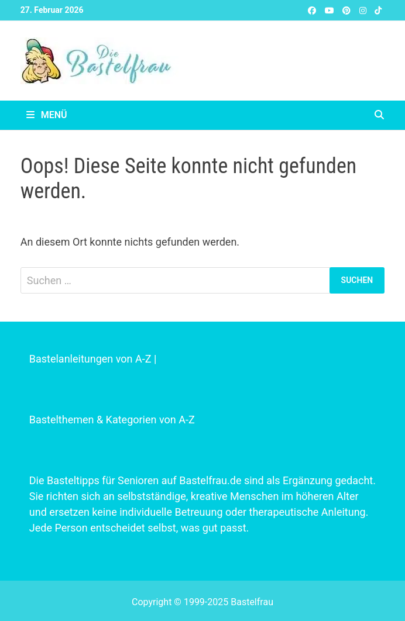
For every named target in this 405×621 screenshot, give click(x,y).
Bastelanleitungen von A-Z (90, 359)
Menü (46, 114)
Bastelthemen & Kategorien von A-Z (112, 419)
